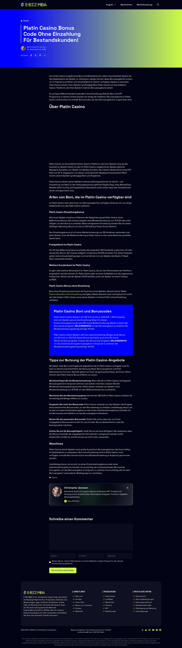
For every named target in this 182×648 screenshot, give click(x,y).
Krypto (112, 4)
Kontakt (78, 599)
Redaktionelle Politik (143, 605)
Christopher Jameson (38, 47)
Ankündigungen (142, 611)
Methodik (79, 611)
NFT (107, 608)
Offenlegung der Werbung (146, 608)
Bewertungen (111, 611)
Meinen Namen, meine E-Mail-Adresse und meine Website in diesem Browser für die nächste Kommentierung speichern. (87, 562)
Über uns (78, 596)
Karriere (78, 608)
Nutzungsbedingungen (145, 599)
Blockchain (110, 602)
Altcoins (109, 605)
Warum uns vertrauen (83, 605)
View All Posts (73, 501)
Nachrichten (126, 4)
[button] (158, 4)
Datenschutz (141, 596)
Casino (26, 21)
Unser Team (79, 602)
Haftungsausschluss (144, 602)
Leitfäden (109, 599)
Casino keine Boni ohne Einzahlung (65, 294)
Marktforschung (144, 4)
